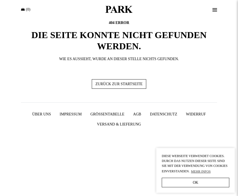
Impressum (71, 114)
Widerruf (196, 114)
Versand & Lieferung (119, 124)
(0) (25, 9)
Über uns (41, 114)
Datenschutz (163, 114)
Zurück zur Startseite (118, 84)
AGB (137, 114)
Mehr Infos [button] (200, 171)
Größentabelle (107, 114)
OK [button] (195, 182)
